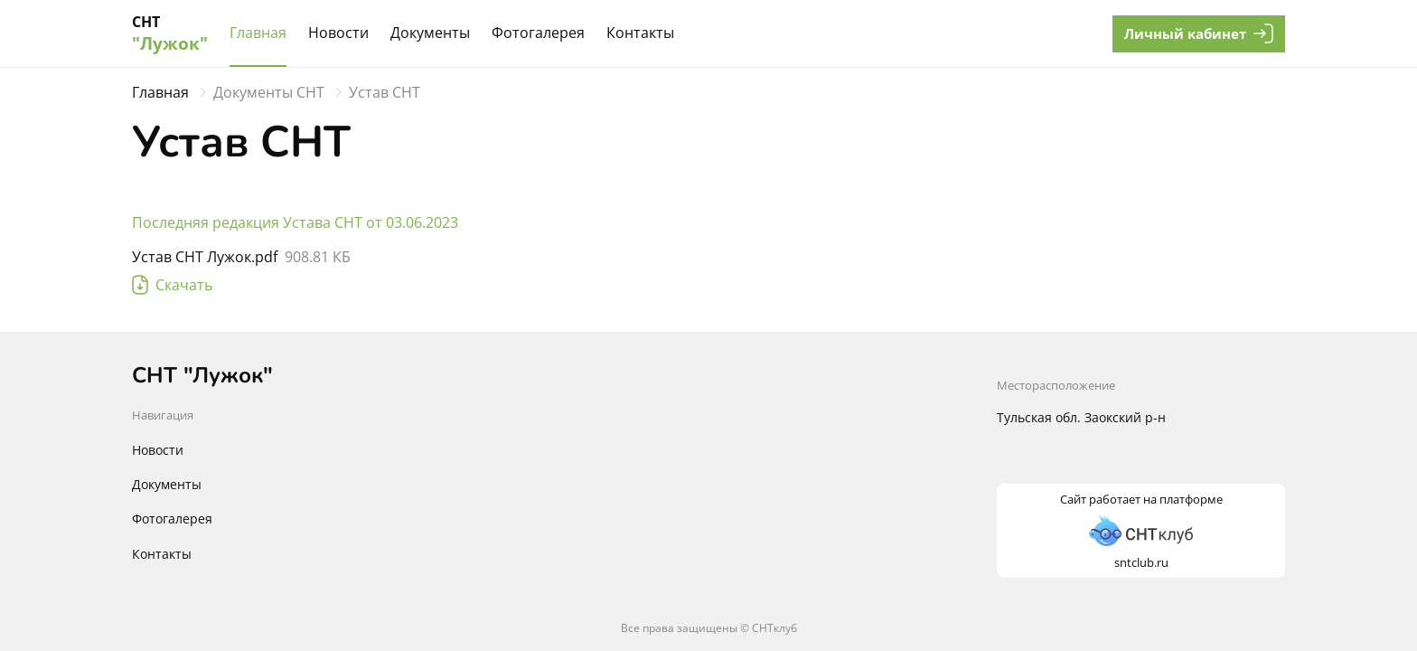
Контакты (640, 32)
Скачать (172, 285)
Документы (430, 32)
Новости (338, 32)
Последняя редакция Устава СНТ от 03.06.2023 (295, 222)
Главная (258, 32)
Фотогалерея (538, 32)
